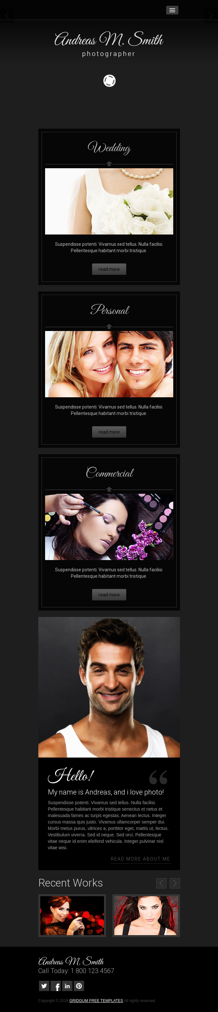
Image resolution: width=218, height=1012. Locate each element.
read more (109, 269)
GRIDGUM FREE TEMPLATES (96, 1000)
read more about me (140, 858)
